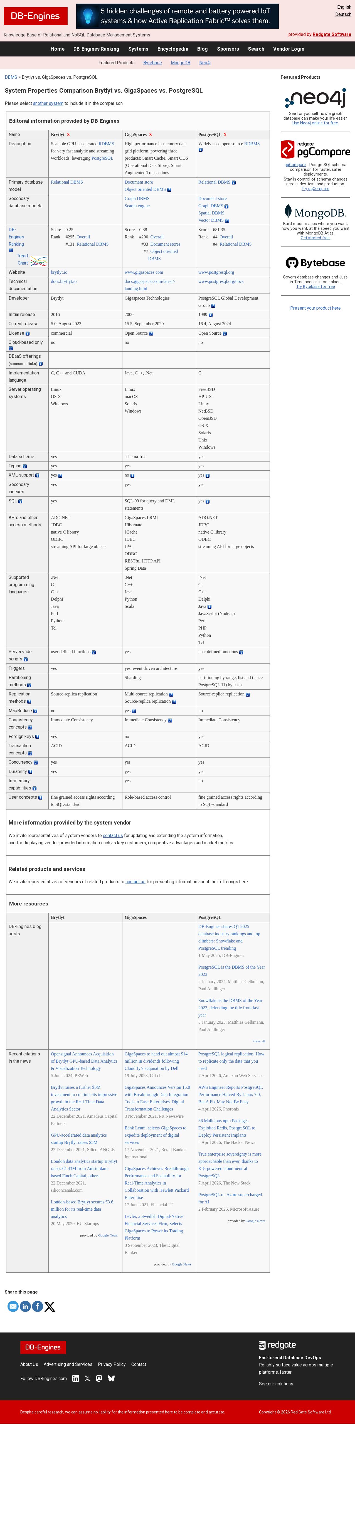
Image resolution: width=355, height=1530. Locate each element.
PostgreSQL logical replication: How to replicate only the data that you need (231, 1061)
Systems (138, 49)
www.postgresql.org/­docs (220, 281)
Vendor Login (288, 49)
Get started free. (316, 238)
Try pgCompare (315, 188)
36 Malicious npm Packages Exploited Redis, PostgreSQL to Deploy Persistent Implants (226, 1127)
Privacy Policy (112, 1364)
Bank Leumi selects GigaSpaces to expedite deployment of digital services (155, 1135)
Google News (108, 1235)
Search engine (137, 205)
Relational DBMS (67, 182)
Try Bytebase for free (315, 286)
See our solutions (276, 1383)
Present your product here (315, 308)
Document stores (165, 244)
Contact (138, 1364)
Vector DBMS (211, 220)
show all (259, 1041)
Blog (202, 49)
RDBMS (106, 143)
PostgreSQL (102, 158)
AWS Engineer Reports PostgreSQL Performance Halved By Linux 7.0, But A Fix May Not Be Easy (230, 1094)
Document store (139, 182)
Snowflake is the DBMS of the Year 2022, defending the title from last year (230, 1007)
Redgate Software (332, 34)
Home (58, 49)
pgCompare (295, 164)
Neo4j (205, 62)
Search (256, 49)
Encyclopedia (172, 49)
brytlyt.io (59, 272)
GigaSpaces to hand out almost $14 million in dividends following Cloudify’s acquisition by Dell (156, 1061)
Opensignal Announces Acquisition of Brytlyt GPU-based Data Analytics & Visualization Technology (84, 1061)
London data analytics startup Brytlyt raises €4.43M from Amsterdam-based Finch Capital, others (84, 1168)
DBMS (11, 77)
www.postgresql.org (216, 272)
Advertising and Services (68, 1364)
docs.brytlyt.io (64, 281)
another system (48, 103)
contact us (113, 835)
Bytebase (152, 62)
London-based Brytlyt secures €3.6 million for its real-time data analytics (82, 1209)
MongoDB (180, 62)
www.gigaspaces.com (144, 272)
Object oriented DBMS (145, 189)
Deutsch (343, 14)
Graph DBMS (137, 198)
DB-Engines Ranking (96, 49)
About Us (29, 1364)
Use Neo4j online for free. (315, 123)
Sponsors (228, 49)
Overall (83, 237)
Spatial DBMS (211, 213)
